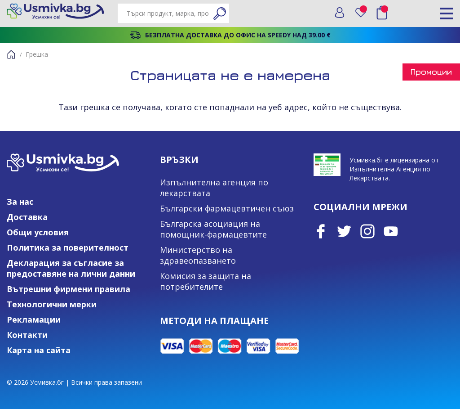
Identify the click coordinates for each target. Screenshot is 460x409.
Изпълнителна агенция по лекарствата (214, 187)
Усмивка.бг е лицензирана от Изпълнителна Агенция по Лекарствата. (394, 169)
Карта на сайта (39, 350)
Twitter (344, 231)
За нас (20, 201)
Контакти (27, 334)
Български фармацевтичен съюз (227, 208)
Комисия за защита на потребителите (205, 281)
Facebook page (321, 231)
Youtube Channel (391, 231)
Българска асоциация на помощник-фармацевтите (213, 229)
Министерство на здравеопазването (198, 255)
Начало (11, 54)
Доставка (27, 216)
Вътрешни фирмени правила (68, 288)
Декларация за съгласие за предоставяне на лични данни (71, 268)
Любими (364, 10)
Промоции (431, 71)
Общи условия (38, 232)
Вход (339, 12)
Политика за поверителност (67, 247)
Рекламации (34, 319)
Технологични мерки (52, 304)
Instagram (367, 231)
